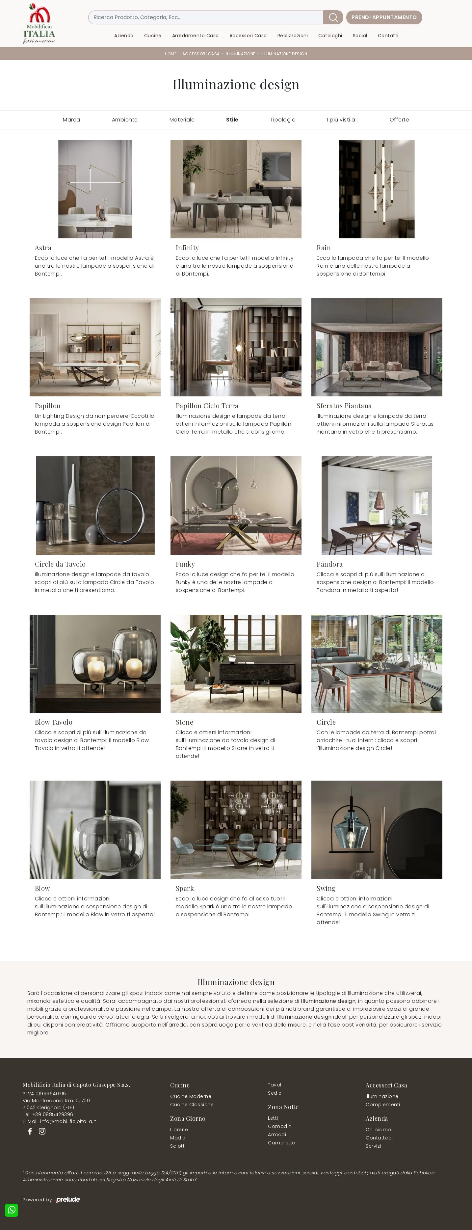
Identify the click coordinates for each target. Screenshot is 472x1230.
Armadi (277, 1134)
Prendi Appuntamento (384, 17)
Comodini (280, 1126)
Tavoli (275, 1085)
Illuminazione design (284, 54)
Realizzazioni (292, 35)
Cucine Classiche (192, 1104)
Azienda (124, 35)
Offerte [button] (399, 119)
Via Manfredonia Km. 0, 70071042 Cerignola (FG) (56, 1104)
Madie (178, 1138)
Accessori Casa (248, 35)
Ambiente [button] (125, 119)
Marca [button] (71, 119)
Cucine (153, 35)
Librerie (179, 1129)
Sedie (275, 1093)
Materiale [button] (182, 119)
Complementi (383, 1104)
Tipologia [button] (283, 119)
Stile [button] (232, 119)
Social (360, 35)
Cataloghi (330, 35)
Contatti (388, 35)
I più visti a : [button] (342, 119)
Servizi (373, 1146)
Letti (273, 1118)
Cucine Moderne (190, 1096)
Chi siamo (378, 1129)
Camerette (281, 1142)
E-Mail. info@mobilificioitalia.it (59, 1121)
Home (170, 54)
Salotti (178, 1146)
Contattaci (379, 1138)
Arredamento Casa (195, 35)
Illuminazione (240, 54)
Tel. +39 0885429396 (48, 1114)
